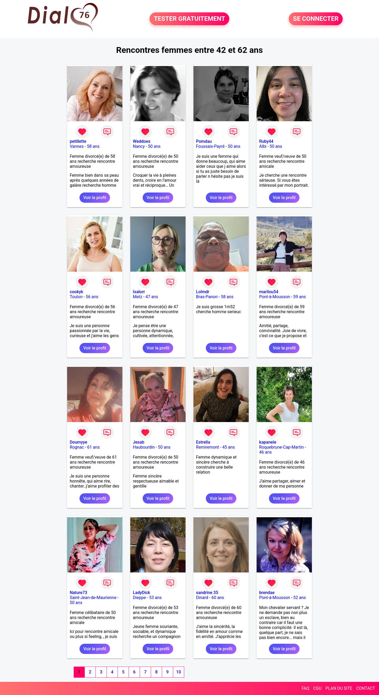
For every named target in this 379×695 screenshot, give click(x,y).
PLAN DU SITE (339, 688)
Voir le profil (94, 197)
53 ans (155, 597)
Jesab (138, 442)
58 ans (93, 146)
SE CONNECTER (315, 19)
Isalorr (139, 291)
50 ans (154, 146)
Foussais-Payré (210, 146)
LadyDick (141, 592)
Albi (262, 146)
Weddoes (141, 141)
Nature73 (78, 592)
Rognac (77, 447)
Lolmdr (202, 291)
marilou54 (268, 291)
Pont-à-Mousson (274, 296)
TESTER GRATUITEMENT (189, 19)
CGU (317, 688)
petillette (78, 141)
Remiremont (207, 447)
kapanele (267, 442)
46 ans (265, 452)
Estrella (203, 442)
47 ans (152, 296)
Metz (137, 296)
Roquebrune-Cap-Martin (281, 447)
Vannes (77, 146)
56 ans (92, 296)
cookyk (76, 291)
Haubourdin (144, 447)
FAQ (305, 688)
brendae (267, 592)
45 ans (228, 447)
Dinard (202, 597)
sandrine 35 (207, 592)
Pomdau (204, 141)
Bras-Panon (207, 296)
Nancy (139, 146)
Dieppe (139, 597)
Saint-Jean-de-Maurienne (93, 597)
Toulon (76, 296)
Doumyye (78, 442)
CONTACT (365, 688)
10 (178, 671)
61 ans (93, 447)
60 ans (217, 597)
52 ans (299, 597)
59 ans (299, 296)
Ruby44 (266, 141)
